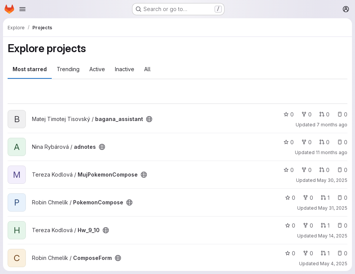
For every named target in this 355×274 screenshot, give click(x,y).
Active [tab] (97, 69)
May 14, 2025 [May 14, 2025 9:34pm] (332, 236)
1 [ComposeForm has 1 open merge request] (325, 253)
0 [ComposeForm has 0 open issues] (342, 253)
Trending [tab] (68, 69)
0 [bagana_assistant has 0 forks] (306, 114)
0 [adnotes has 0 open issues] (342, 142)
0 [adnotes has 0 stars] (288, 142)
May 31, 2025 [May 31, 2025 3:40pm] (332, 208)
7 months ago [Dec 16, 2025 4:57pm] (332, 124)
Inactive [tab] (124, 69)
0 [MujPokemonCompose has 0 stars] (288, 170)
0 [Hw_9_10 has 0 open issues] (342, 225)
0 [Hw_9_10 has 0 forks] (308, 225)
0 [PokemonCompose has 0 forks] (308, 197)
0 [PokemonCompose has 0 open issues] (342, 197)
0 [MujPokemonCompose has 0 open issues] (342, 170)
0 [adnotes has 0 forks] (306, 142)
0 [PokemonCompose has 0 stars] (290, 197)
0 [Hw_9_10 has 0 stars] (290, 225)
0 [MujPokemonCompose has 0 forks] (306, 170)
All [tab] (147, 69)
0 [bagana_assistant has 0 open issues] (342, 114)
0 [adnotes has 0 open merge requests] (324, 142)
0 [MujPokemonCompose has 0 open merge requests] (324, 170)
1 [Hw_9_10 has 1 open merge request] (325, 225)
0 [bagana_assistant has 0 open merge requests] (324, 114)
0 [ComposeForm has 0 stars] (290, 253)
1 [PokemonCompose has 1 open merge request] (325, 197)
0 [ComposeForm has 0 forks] (308, 253)
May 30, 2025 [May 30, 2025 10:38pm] (332, 180)
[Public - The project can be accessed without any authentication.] (149, 119)
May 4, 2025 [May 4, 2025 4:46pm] (333, 263)
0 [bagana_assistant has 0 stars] (288, 114)
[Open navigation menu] (22, 9)
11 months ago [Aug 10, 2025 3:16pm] (331, 152)
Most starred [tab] (30, 69)
